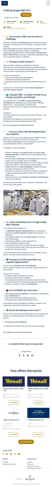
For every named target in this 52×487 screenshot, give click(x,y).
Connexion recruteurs (33, 466)
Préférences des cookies (34, 468)
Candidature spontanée (9, 464)
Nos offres (6, 462)
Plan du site (30, 464)
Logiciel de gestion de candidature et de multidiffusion (26, 484)
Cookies (29, 462)
